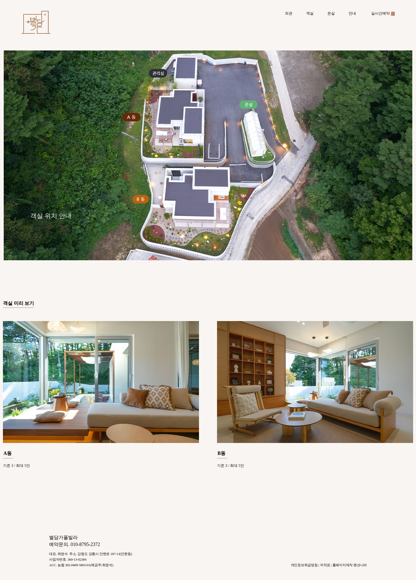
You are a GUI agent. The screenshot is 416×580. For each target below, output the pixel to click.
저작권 (325, 565)
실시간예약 (383, 13)
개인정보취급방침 (304, 565)
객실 (310, 13)
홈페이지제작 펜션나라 (349, 565)
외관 (288, 13)
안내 (352, 13)
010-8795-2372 (85, 544)
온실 (331, 13)
